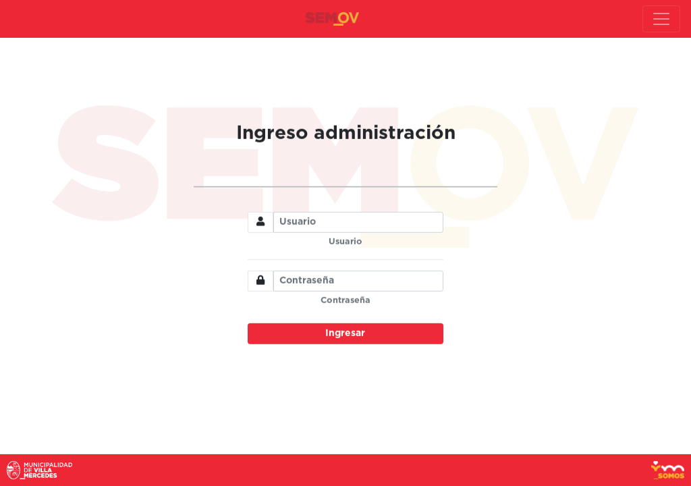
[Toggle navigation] (661, 18)
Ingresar (345, 333)
